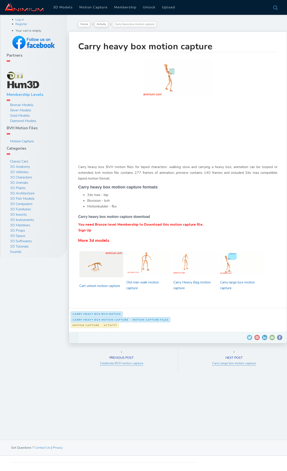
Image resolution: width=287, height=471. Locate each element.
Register (21, 24)
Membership (125, 7)
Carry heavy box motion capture (145, 46)
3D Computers (21, 204)
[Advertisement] (178, 133)
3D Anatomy (20, 166)
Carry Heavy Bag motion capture (192, 285)
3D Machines (20, 225)
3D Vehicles (19, 172)
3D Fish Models (22, 198)
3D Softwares (21, 241)
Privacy (58, 448)
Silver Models (20, 110)
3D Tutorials (19, 246)
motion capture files (150, 320)
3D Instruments (22, 219)
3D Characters (21, 177)
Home (84, 24)
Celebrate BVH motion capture (121, 363)
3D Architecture (22, 193)
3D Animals (19, 182)
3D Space (17, 235)
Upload (168, 7)
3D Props (17, 230)
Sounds (15, 251)
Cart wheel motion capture (99, 285)
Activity (101, 24)
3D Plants (18, 188)
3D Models (63, 7)
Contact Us (42, 448)
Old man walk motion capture (142, 285)
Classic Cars (19, 161)
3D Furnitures (20, 209)
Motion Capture (93, 7)
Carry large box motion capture (237, 285)
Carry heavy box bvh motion (96, 314)
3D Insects (18, 214)
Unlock (149, 7)
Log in (20, 19)
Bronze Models (21, 105)
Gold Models (20, 115)
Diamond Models (23, 120)
